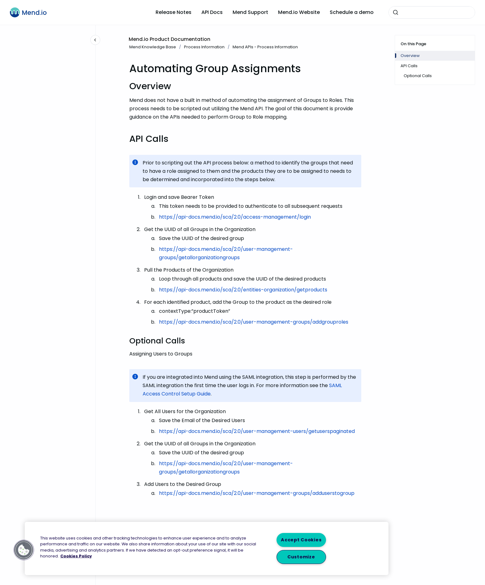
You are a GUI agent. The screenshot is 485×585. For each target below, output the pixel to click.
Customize (301, 557)
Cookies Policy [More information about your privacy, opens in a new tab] (76, 555)
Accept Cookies (301, 540)
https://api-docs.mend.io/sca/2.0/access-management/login (235, 216)
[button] (24, 550)
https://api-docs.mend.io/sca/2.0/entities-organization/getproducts (243, 289)
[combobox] (432, 12)
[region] (206, 548)
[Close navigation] (95, 40)
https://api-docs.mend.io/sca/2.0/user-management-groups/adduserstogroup (256, 493)
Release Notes (173, 12)
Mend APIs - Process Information (265, 47)
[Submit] (396, 12)
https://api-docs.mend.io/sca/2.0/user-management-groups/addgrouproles (253, 321)
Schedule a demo (352, 12)
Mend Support (250, 12)
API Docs (212, 12)
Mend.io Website (299, 12)
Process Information (204, 47)
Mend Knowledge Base (152, 47)
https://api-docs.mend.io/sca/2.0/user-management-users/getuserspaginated (257, 431)
